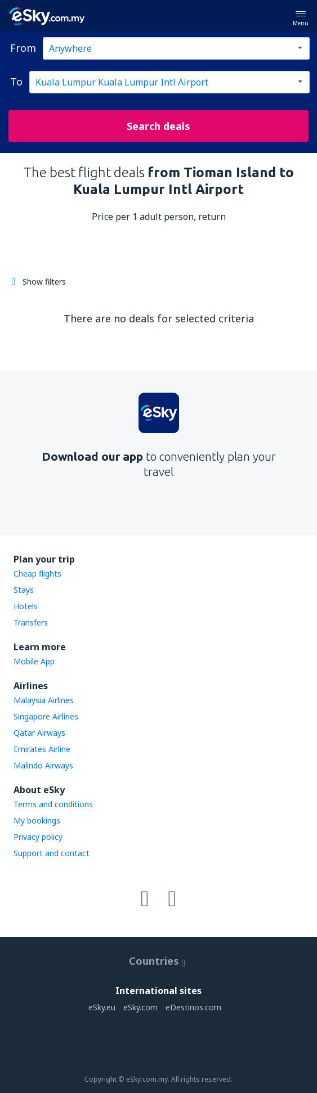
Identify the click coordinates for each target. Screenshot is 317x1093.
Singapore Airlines (46, 716)
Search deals (158, 126)
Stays (24, 589)
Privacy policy (38, 836)
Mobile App (34, 661)
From (23, 48)
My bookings (37, 820)
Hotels (26, 606)
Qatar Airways (39, 732)
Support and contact (52, 853)
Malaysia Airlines (44, 700)
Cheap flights (37, 573)
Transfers (31, 622)
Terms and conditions (53, 804)
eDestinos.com (193, 1007)
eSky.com (140, 1007)
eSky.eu (101, 1007)
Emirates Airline (42, 749)
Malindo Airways (43, 765)
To (16, 81)
